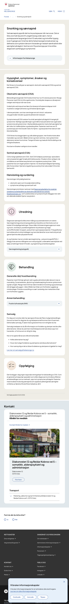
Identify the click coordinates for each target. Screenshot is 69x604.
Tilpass (42, 597)
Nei (16, 519)
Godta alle (16, 597)
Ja (7, 519)
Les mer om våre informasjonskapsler (23, 591)
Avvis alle (30, 597)
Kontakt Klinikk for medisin (19, 425)
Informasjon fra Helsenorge (24, 58)
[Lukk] (64, 581)
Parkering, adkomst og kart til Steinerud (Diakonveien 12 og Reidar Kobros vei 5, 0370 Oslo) (34, 497)
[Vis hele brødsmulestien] (13, 17)
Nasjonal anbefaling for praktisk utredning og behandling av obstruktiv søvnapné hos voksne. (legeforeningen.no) (32, 191)
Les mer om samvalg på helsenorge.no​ (20, 350)
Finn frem (18, 480)
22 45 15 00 (8, 602)
